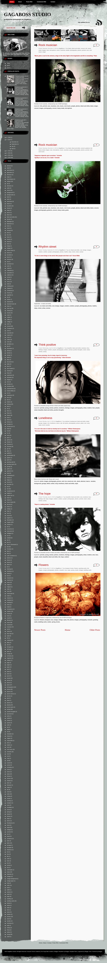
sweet (8, 836)
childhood (9, 286)
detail (8, 357)
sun (8, 834)
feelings (9, 404)
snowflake (9, 807)
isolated (9, 537)
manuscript (9, 593)
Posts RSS (29, 2)
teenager (9, 847)
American (9, 174)
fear (8, 399)
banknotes (9, 201)
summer (9, 831)
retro (8, 742)
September (14, 144)
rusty (8, 758)
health (8, 493)
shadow (9, 780)
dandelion (9, 344)
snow (8, 805)
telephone (9, 849)
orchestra (9, 655)
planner (9, 702)
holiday (8, 508)
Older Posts (95, 630)
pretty (8, 716)
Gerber (8, 442)
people (8, 678)
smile (8, 794)
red (8, 731)
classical (9, 301)
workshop (9, 923)
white (8, 907)
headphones (10, 491)
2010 (9, 157)
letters (8, 564)
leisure (8, 562)
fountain (9, 424)
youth (8, 936)
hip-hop (9, 504)
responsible (10, 740)
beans (8, 203)
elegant (9, 379)
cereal (8, 277)
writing (8, 927)
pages (8, 664)
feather (8, 402)
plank (8, 700)
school (8, 765)
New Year (9, 633)
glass (8, 451)
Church (8, 292)
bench (8, 212)
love (8, 575)
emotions (9, 386)
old (7, 644)
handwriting (10, 475)
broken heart (10, 250)
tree (8, 863)
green (8, 459)
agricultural (9, 170)
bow (8, 232)
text (8, 852)
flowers (8, 415)
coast (8, 315)
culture (8, 339)
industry (9, 524)
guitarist (9, 471)
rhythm (8, 745)
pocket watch (10, 707)
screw (8, 769)
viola (8, 883)
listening (9, 569)
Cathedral (9, 270)
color (8, 324)
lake (8, 553)
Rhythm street (47, 246)
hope (8, 511)
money (8, 613)
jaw (8, 540)
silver (8, 782)
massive (9, 598)
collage (8, 321)
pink (8, 698)
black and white (11, 217)
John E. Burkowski (11, 544)
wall (8, 887)
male (8, 589)
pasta (8, 671)
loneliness (9, 571)
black (8, 214)
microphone (10, 609)
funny (8, 435)
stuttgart (9, 829)
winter (8, 912)
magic (8, 584)
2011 (9, 155)
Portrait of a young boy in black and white (21, 87)
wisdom (9, 914)
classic (8, 299)
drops (8, 373)
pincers (8, 696)
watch (8, 894)
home (8, 63)
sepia (8, 774)
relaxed (9, 736)
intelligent (9, 533)
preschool (9, 713)
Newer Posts (39, 630)
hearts (8, 500)
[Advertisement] (51, 127)
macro (8, 582)
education (9, 377)
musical (9, 624)
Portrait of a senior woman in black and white (21, 76)
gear (8, 437)
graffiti (8, 453)
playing (8, 704)
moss (8, 615)
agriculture (9, 172)
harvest (9, 482)
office (8, 642)
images (8, 522)
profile (8, 718)
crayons (9, 335)
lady (8, 551)
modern (9, 611)
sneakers (9, 803)
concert (9, 326)
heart (8, 497)
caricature (9, 263)
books (8, 228)
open (8, 651)
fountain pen (10, 426)
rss (89, 22)
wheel (8, 905)
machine (9, 580)
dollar (8, 364)
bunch (8, 257)
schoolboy (9, 767)
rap (8, 727)
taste (8, 840)
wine (8, 909)
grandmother (10, 455)
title (8, 856)
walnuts (9, 892)
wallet (8, 889)
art (7, 183)
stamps (8, 816)
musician (9, 627)
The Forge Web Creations (47, 951)
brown (8, 252)
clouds (8, 312)
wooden (9, 921)
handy (8, 477)
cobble (8, 317)
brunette (9, 254)
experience (9, 395)
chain (8, 279)
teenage (9, 845)
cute (8, 341)
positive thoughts (11, 711)
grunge (8, 466)
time (8, 854)
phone (8, 682)
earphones (9, 375)
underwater (9, 869)
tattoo (8, 843)
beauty (8, 208)
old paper (9, 647)
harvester (9, 484)
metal (8, 606)
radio (8, 725)
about (8, 65)
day (8, 346)
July (12, 146)
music (8, 622)
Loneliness (45, 418)
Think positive (47, 344)
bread (8, 241)
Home (12, 2)
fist (7, 408)
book (8, 226)
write (8, 925)
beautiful (9, 205)
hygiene (9, 517)
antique (9, 181)
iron (8, 535)
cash (8, 266)
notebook (9, 640)
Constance (9, 328)
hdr (8, 488)
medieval (9, 600)
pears (8, 673)
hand (8, 473)
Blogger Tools (88, 951)
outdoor (9, 660)
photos (8, 689)
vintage (8, 876)
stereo (8, 820)
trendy (8, 865)
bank (8, 199)
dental (8, 350)
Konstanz (9, 549)
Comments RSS (41, 2)
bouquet (9, 230)
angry (8, 177)
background (10, 192)
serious (8, 778)
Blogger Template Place (71, 951)
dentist (8, 353)
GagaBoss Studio (27, 14)
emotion (9, 384)
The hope (45, 493)
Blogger (100, 951)
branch (8, 239)
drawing (9, 370)
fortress (9, 422)
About (20, 2)
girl (7, 448)
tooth (8, 858)
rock (8, 747)
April (12, 148)
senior (8, 771)
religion (8, 738)
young (8, 934)
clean (8, 306)
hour (8, 513)
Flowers (44, 564)
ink (7, 526)
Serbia (8, 776)
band (8, 197)
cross (8, 337)
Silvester (9, 785)
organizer (9, 658)
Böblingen (9, 221)
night (8, 635)
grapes (8, 457)
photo (8, 684)
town (8, 860)
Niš (8, 638)
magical (9, 586)
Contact (53, 2)
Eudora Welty (10, 390)
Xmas (8, 929)
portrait (8, 709)
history (8, 506)
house (8, 515)
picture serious (10, 693)
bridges (9, 248)
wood (8, 918)
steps (8, 818)
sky (8, 789)
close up (9, 308)
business (9, 259)
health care (9, 495)
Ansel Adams (10, 179)
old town (9, 649)
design (8, 355)
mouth (8, 618)
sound (8, 809)
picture (8, 691)
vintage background (12, 878)
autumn (9, 190)
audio (8, 188)
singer (8, 787)
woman (8, 916)
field (8, 406)
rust (8, 756)
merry (8, 604)
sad (8, 760)
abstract (9, 165)
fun (7, 433)
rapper (8, 729)
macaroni (9, 578)
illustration (9, 520)
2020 (9, 137)
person (8, 680)
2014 (9, 139)
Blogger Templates (59, 951)
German (9, 444)
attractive (9, 185)
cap (8, 261)
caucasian (9, 272)
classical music (10, 303)
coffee (8, 319)
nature (8, 631)
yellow (8, 932)
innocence (9, 528)
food (8, 417)
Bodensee (9, 223)
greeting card (10, 462)
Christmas (9, 290)
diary (8, 359)
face (8, 397)
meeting (9, 602)
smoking (9, 800)
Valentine (9, 874)
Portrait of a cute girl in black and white (20, 120)
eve (8, 393)
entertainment (10, 388)
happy (8, 479)
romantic (9, 751)
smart (8, 791)
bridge (8, 246)
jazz (8, 542)
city (8, 297)
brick (8, 243)
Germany (9, 446)
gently (8, 439)
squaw (8, 814)
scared (8, 762)
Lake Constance (11, 555)
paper (8, 667)
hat (7, 486)
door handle (10, 368)
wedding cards (10, 901)
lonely (8, 573)
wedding (9, 898)
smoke (8, 798)
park (8, 669)
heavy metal (10, 502)
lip (7, 566)
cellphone (9, 275)
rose (8, 754)
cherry (8, 281)
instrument (9, 531)
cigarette (9, 295)
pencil (8, 676)
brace (8, 237)
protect (8, 720)
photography (10, 687)
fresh (8, 428)
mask (8, 595)
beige (8, 210)
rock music (9, 749)
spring (8, 811)
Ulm (8, 867)
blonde (8, 219)
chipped (9, 288)
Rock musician (48, 45)
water (8, 896)
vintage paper (10, 880)
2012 (9, 153)
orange (8, 653)
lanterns (9, 557)
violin (8, 885)
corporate (9, 332)
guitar (8, 468)
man (8, 591)
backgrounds (10, 194)
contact (8, 67)
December (14, 141)
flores (8, 410)
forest (8, 419)
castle (8, 268)
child (8, 283)
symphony (9, 838)
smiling (8, 796)
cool (8, 330)
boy (8, 234)
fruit (8, 430)
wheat (8, 903)
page (8, 662)
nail (8, 629)
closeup (9, 310)
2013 (9, 150)
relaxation (9, 733)
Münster (9, 620)
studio (8, 827)
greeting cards (10, 464)
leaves (8, 560)
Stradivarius (10, 823)
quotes (8, 722)
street (8, 825)
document (9, 361)
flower (8, 413)
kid (7, 546)
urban (8, 872)
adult (8, 168)
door (8, 366)
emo (8, 381)
